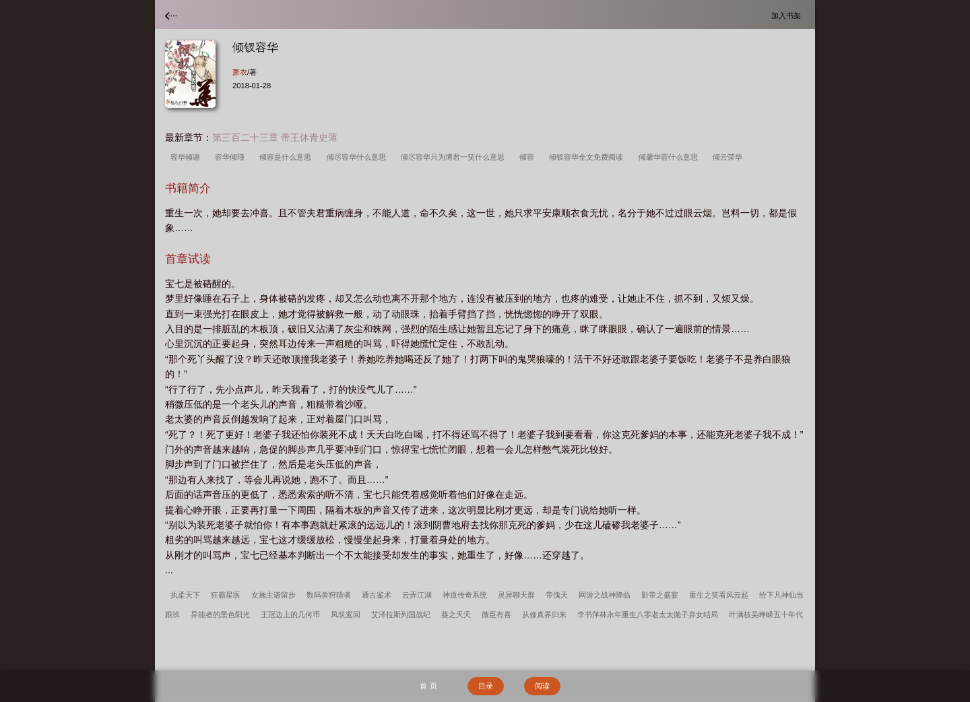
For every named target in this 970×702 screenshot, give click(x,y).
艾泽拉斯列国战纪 (400, 614)
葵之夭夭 (456, 614)
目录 (485, 686)
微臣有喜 (496, 614)
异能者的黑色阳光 (220, 614)
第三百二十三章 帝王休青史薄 (274, 137)
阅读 (542, 686)
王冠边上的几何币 (290, 614)
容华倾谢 (187, 157)
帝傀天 (557, 595)
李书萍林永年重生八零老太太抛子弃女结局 (647, 614)
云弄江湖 (417, 595)
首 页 (428, 686)
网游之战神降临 (604, 595)
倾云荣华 (729, 157)
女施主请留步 (273, 595)
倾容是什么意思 (287, 157)
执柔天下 (185, 595)
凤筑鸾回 (345, 614)
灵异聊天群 (516, 595)
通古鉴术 (376, 595)
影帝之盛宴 (659, 595)
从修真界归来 (544, 614)
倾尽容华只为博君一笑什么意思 (455, 157)
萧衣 (239, 72)
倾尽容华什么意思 (358, 157)
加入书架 (788, 15)
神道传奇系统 (465, 595)
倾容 (528, 157)
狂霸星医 (225, 595)
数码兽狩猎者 (328, 595)
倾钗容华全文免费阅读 (588, 157)
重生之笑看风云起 (718, 595)
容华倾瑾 (232, 157)
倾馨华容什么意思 (670, 157)
